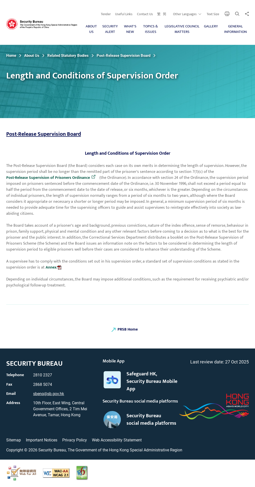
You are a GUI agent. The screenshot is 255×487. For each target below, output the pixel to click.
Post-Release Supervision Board (123, 55)
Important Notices (41, 440)
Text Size (213, 14)
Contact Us (145, 14)
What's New (130, 29)
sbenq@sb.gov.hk (48, 393)
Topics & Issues (150, 29)
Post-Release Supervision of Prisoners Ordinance (48, 178)
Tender (106, 14)
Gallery (211, 26)
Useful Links (123, 14)
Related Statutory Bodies (68, 55)
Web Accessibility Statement (117, 440)
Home (11, 55)
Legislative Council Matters (182, 29)
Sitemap (13, 440)
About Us (91, 29)
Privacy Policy (74, 440)
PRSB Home (128, 329)
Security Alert (110, 29)
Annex (51, 267)
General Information (235, 29)
